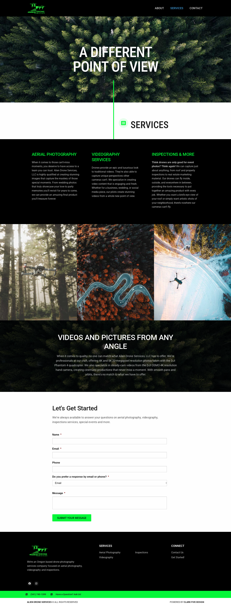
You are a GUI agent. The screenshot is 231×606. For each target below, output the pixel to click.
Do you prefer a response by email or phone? (80, 476)
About (159, 8)
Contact (196, 8)
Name (57, 434)
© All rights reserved (52, 602)
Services (176, 8)
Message (58, 493)
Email (56, 448)
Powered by (187, 602)
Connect (177, 545)
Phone (56, 462)
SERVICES (105, 545)
